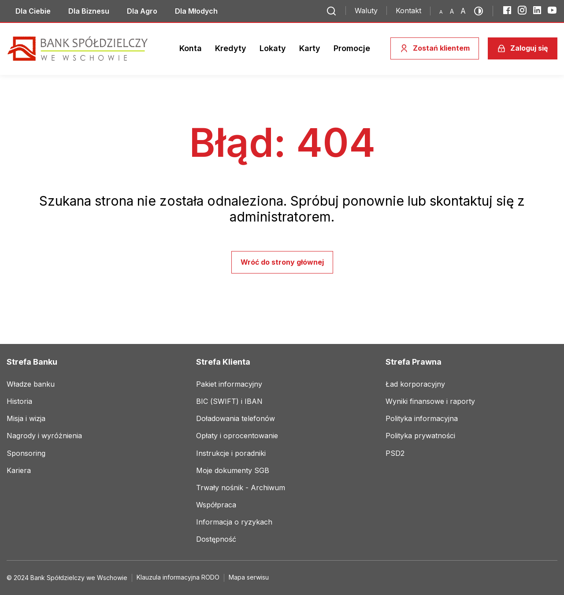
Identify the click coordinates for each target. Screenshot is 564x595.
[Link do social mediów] (33, 11)
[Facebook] (507, 10)
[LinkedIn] (537, 10)
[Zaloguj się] (522, 48)
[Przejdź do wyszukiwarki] (331, 11)
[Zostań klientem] (434, 48)
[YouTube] (552, 10)
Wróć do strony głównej (282, 262)
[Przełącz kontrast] (481, 11)
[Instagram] (522, 10)
